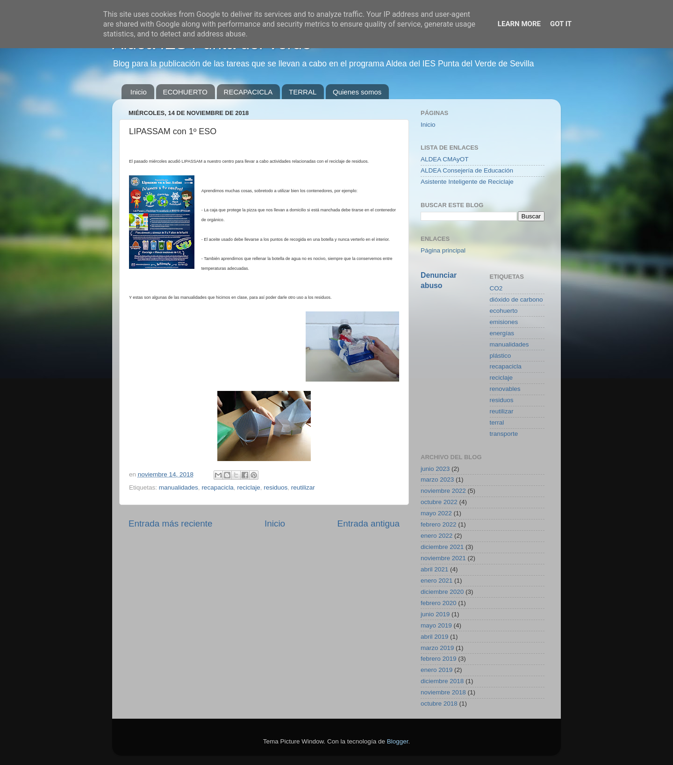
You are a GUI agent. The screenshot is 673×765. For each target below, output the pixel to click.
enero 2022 (436, 535)
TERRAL (302, 92)
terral (497, 422)
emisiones (504, 321)
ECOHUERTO (185, 92)
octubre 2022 (439, 501)
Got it (561, 24)
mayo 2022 (436, 513)
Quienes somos (357, 92)
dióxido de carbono (516, 299)
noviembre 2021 (443, 558)
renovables (505, 388)
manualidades (178, 487)
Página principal (443, 250)
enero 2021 (436, 580)
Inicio (138, 92)
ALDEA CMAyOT (445, 159)
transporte (504, 433)
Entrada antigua (368, 523)
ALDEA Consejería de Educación (467, 170)
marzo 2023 (437, 479)
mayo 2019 (436, 625)
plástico (500, 355)
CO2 (496, 288)
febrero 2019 (439, 658)
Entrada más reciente (171, 523)
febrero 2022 (439, 524)
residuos (275, 487)
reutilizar (303, 487)
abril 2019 (434, 636)
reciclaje (248, 487)
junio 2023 (435, 468)
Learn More (519, 24)
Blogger (397, 741)
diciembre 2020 (442, 591)
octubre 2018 (439, 703)
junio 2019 (435, 614)
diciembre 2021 (442, 546)
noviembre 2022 (443, 490)
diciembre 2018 (442, 681)
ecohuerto (504, 310)
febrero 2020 (439, 602)
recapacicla (217, 487)
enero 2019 (436, 669)
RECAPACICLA (248, 92)
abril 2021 (434, 569)
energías (502, 333)
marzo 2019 (437, 647)
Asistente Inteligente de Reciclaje (467, 181)
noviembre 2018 (443, 692)
